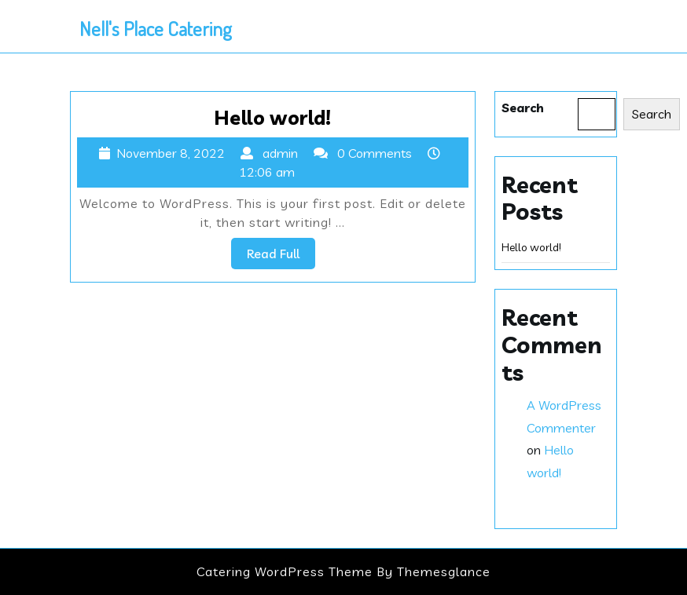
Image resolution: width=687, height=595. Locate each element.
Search (522, 107)
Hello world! (273, 117)
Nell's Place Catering (155, 28)
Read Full (281, 256)
